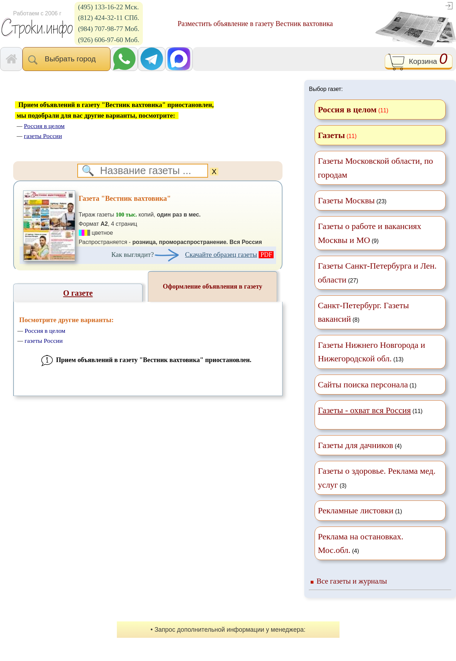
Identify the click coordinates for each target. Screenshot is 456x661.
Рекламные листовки (355, 510)
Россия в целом (45, 330)
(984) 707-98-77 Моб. (108, 28)
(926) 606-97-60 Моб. (108, 40)
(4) (359, 445)
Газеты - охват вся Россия (364, 410)
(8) (363, 312)
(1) (367, 384)
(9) (369, 233)
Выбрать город (66, 59)
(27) (377, 272)
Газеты (331, 135)
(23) (352, 200)
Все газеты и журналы (352, 581)
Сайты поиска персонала (363, 384)
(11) (370, 410)
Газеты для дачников (355, 445)
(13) (371, 351)
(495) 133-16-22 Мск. (108, 7)
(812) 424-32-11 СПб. (108, 17)
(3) (376, 477)
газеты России (44, 340)
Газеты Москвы (346, 200)
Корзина (418, 62)
